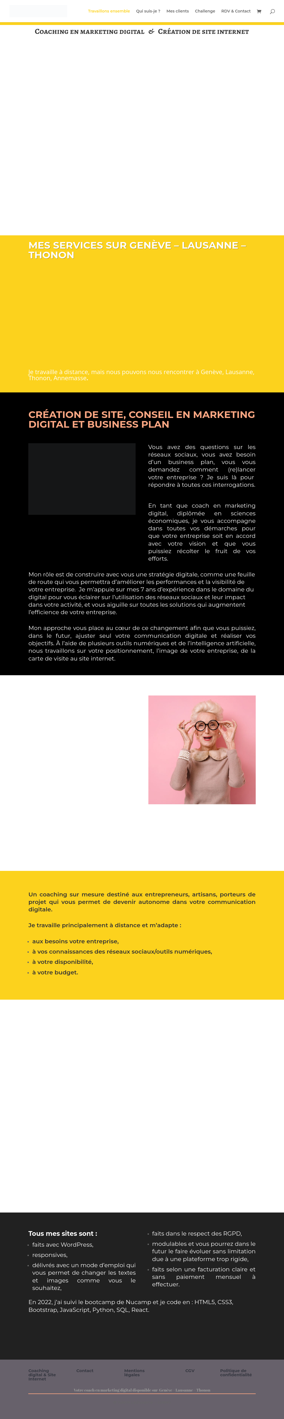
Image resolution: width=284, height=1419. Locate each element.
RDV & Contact (236, 11)
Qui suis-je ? (148, 11)
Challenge (205, 11)
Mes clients (177, 11)
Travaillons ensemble (109, 11)
